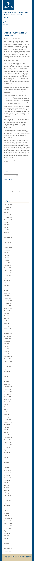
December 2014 (8, 470)
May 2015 (6, 460)
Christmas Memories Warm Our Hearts (11, 195)
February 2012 (8, 548)
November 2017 (8, 394)
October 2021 (7, 275)
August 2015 (7, 452)
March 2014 (7, 490)
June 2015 (6, 457)
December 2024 (8, 204)
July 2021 (6, 283)
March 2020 (7, 323)
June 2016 (6, 429)
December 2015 (8, 442)
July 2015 (6, 455)
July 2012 (6, 536)
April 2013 (6, 513)
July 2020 (6, 313)
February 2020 (8, 326)
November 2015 (8, 444)
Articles (13, 14)
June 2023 (6, 227)
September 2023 (8, 219)
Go (17, 175)
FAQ (26, 12)
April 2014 (6, 488)
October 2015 (7, 447)
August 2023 (7, 222)
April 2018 (6, 381)
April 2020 (6, 321)
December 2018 (8, 361)
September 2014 (8, 477)
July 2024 (6, 209)
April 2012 (6, 543)
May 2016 (6, 432)
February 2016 (8, 437)
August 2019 (7, 341)
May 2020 (6, 318)
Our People (21, 12)
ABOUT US (5, 17)
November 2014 (8, 472)
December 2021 (8, 270)
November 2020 (8, 303)
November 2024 (8, 207)
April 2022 (6, 260)
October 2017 (7, 396)
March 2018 (7, 384)
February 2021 (8, 295)
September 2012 (8, 531)
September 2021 (8, 278)
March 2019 (7, 353)
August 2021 (7, 280)
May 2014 (6, 485)
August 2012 (7, 533)
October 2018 (7, 366)
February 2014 (8, 493)
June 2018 (6, 376)
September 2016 (8, 422)
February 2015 (8, 467)
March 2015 (7, 465)
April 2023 (6, 232)
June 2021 (6, 285)
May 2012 (6, 541)
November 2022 (8, 245)
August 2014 (7, 480)
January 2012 (7, 551)
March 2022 (7, 262)
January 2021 (7, 298)
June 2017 (6, 407)
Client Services (12, 12)
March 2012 (7, 546)
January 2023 (7, 240)
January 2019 (7, 359)
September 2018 (8, 369)
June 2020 (6, 316)
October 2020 (7, 305)
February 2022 (8, 265)
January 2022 (7, 267)
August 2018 (7, 371)
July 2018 (6, 374)
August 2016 (7, 424)
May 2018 (6, 379)
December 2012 (8, 523)
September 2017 (8, 399)
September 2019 (8, 338)
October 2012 (7, 528)
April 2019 (6, 351)
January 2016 (7, 439)
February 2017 (8, 417)
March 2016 (7, 434)
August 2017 (7, 402)
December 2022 (8, 242)
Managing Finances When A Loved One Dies (12, 181)
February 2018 (8, 386)
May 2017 (6, 409)
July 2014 (6, 482)
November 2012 (8, 525)
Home (5, 12)
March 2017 (7, 414)
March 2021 (7, 293)
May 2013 (6, 510)
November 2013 (8, 498)
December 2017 (8, 391)
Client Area (6, 14)
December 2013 (8, 495)
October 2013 (7, 500)
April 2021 (6, 290)
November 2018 (8, 364)
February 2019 (8, 356)
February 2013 (8, 518)
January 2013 (7, 520)
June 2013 (6, 508)
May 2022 (6, 257)
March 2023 (7, 235)
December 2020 (8, 300)
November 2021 (8, 273)
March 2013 (7, 515)
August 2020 (7, 310)
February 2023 (8, 237)
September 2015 (8, 450)
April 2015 (6, 462)
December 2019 (8, 331)
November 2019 (8, 333)
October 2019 (7, 336)
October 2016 (7, 419)
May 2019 (6, 348)
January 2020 (7, 328)
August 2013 (7, 505)
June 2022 (6, 255)
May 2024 (6, 212)
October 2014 (7, 475)
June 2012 (6, 538)
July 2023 (6, 224)
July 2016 (6, 427)
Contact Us (20, 14)
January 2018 (7, 389)
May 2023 (6, 230)
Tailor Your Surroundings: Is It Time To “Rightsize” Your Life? (15, 191)
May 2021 (6, 288)
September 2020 (8, 308)
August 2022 (7, 250)
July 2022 (6, 252)
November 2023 (8, 217)
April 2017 (6, 412)
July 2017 (6, 404)
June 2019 (6, 346)
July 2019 (6, 343)
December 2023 (8, 214)
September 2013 (8, 503)
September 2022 (8, 247)
